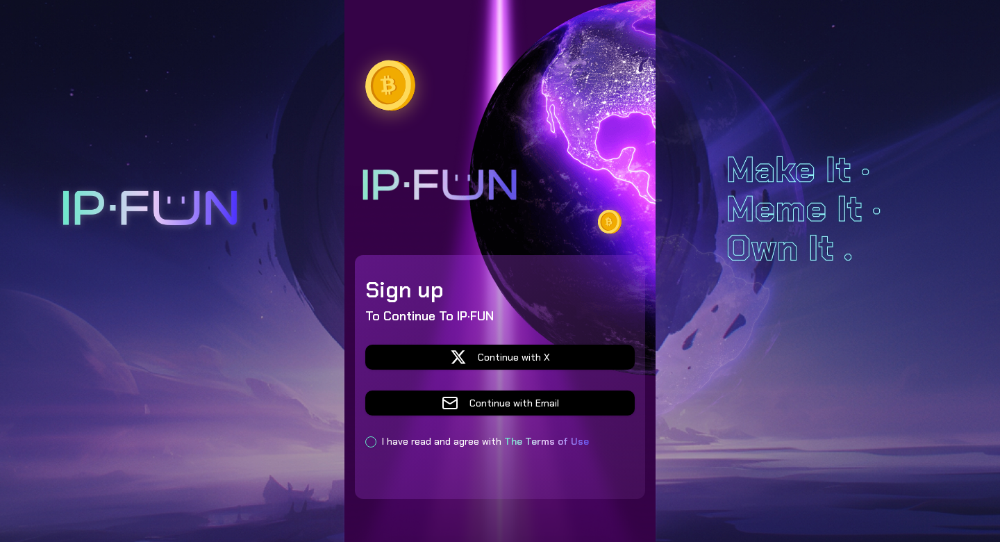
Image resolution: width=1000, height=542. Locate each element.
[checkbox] (370, 441)
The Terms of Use (546, 441)
